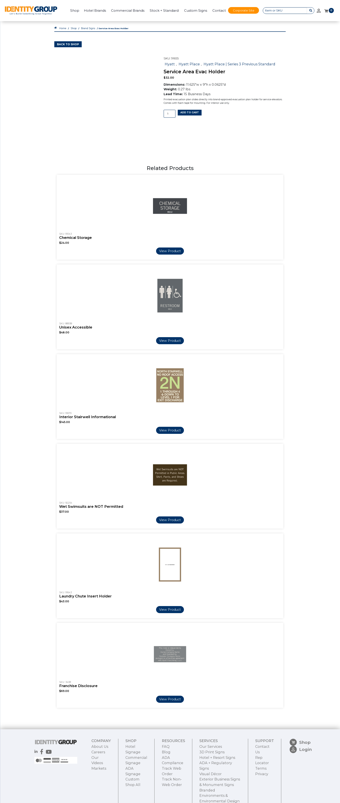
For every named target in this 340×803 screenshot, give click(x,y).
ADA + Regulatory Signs (216, 773)
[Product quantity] (170, 117)
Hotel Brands (93, 10)
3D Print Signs (208, 763)
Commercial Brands (125, 10)
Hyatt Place (186, 67)
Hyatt (169, 67)
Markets (97, 773)
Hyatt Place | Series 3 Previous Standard (231, 67)
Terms (262, 773)
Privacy (262, 778)
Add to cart (189, 115)
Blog (164, 763)
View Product (170, 252)
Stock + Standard (162, 10)
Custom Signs (193, 10)
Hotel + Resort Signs (213, 768)
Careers (97, 763)
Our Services (207, 759)
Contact (217, 10)
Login (301, 764)
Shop (72, 10)
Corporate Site (241, 10)
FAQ (163, 759)
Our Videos (100, 768)
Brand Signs (86, 32)
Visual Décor (207, 778)
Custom (131, 787)
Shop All (132, 792)
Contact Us (265, 759)
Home (62, 32)
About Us (99, 759)
